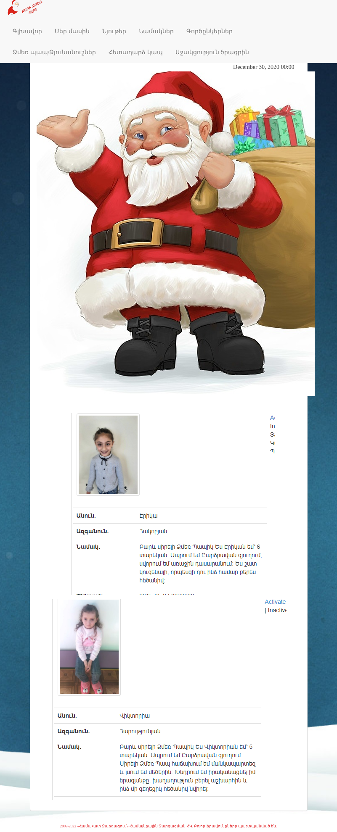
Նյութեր (114, 31)
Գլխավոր (27, 31)
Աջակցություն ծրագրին (212, 52)
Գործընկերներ (209, 31)
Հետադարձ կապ (136, 52)
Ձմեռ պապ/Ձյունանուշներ (54, 52)
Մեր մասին (72, 31)
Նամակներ (156, 31)
